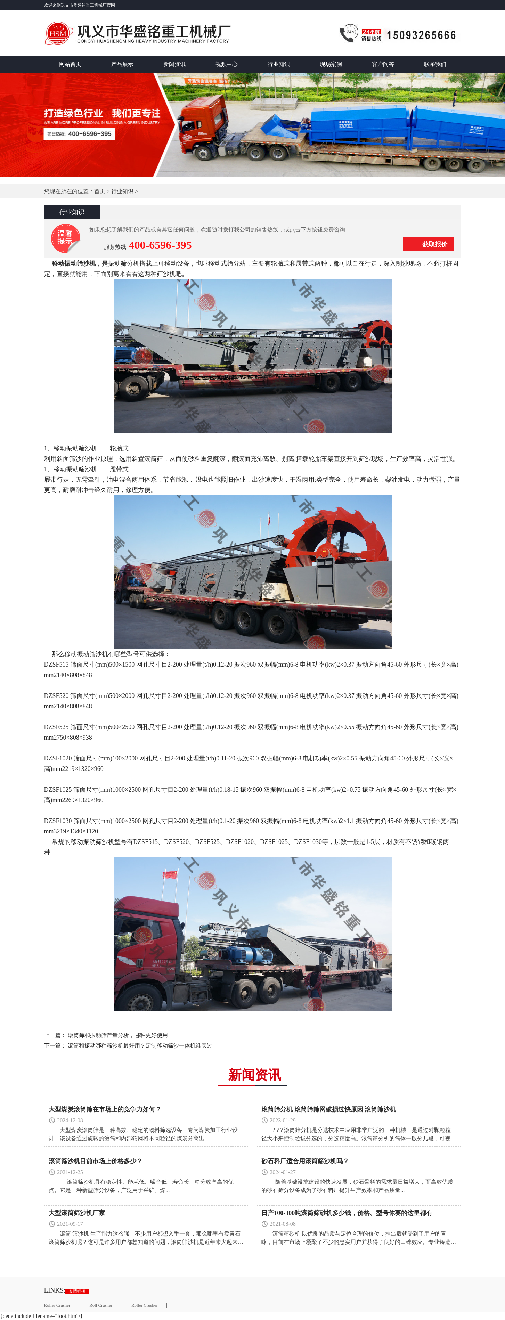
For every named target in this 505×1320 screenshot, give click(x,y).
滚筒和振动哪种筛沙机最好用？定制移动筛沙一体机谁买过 (140, 1046)
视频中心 (226, 64)
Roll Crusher (100, 1305)
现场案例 (331, 64)
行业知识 (279, 64)
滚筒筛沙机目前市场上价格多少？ (95, 1161)
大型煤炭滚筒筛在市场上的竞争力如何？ (105, 1109)
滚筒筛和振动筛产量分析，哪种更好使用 (118, 1035)
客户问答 (383, 64)
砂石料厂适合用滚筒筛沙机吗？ (305, 1161)
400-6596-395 (160, 245)
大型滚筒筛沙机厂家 (77, 1212)
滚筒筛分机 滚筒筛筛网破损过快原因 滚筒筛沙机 (328, 1109)
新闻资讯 (174, 64)
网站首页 (70, 64)
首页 (99, 191)
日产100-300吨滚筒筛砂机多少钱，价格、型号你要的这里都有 (346, 1212)
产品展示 (122, 64)
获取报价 (434, 244)
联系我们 (435, 64)
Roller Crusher (57, 1305)
